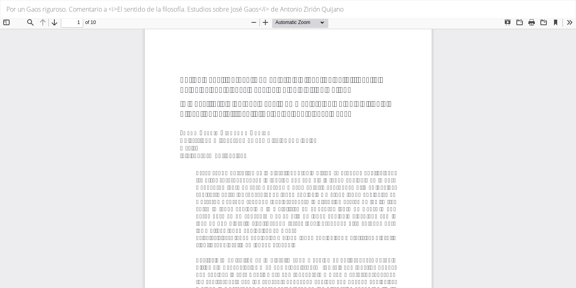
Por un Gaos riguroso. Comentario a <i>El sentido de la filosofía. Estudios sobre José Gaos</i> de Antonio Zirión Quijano (175, 9)
